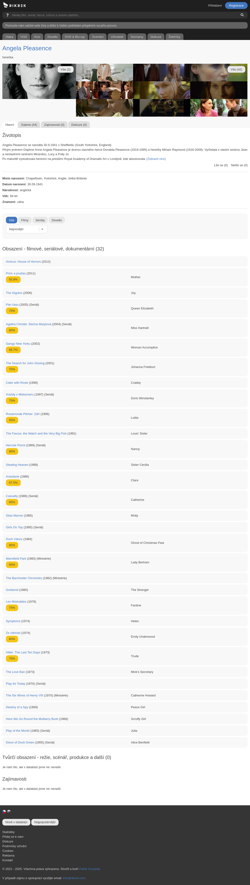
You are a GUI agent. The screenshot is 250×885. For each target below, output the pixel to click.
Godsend (12, 590)
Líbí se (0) (221, 165)
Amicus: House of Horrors (23, 261)
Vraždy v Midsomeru (20, 394)
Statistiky (8, 832)
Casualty (12, 496)
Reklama (8, 855)
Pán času (12, 304)
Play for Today (15, 683)
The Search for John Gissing (25, 363)
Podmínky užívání (14, 846)
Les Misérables (16, 601)
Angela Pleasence (27, 48)
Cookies (7, 851)
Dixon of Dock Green (20, 742)
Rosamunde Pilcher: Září (23, 414)
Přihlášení (215, 5)
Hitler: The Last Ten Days (23, 652)
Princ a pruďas (16, 273)
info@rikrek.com (74, 878)
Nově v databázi (16, 822)
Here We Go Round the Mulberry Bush (32, 719)
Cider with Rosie (17, 382)
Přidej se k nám (13, 836)
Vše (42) (236, 69)
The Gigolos (14, 293)
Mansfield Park (16, 558)
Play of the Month (18, 730)
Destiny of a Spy (17, 707)
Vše (11, 220)
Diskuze (7, 841)
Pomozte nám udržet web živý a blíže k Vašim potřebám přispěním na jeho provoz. (61, 25)
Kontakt (7, 860)
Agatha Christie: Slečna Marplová (28, 324)
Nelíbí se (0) (239, 165)
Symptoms (13, 621)
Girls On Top (14, 527)
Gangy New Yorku (18, 343)
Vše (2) (66, 69)
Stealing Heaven (17, 464)
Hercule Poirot (15, 445)
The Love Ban (15, 672)
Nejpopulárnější (45, 822)
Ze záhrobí (13, 633)
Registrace (236, 5)
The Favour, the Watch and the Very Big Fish (36, 433)
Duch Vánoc (14, 539)
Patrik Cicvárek (89, 869)
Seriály (40, 220)
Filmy (24, 220)
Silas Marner (14, 515)
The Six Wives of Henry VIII (24, 695)
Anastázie (12, 476)
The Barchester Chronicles (24, 578)
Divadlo (57, 220)
